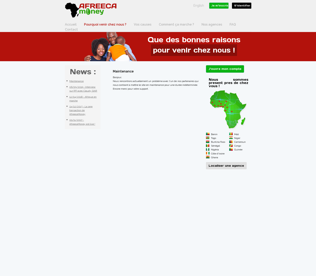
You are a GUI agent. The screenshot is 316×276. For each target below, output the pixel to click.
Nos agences (212, 24)
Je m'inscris (219, 5)
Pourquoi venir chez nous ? (105, 24)
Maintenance (76, 81)
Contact (71, 29)
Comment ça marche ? (176, 24)
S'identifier (242, 5)
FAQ (233, 24)
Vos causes (142, 24)
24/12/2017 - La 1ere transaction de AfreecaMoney (81, 110)
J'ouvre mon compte (225, 69)
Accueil (71, 24)
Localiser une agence (226, 165)
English (198, 5)
